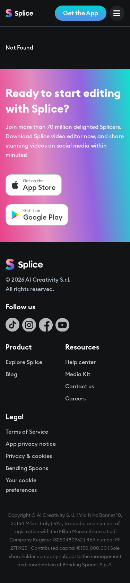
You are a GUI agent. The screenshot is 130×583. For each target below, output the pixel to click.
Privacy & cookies (29, 456)
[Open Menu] (116, 13)
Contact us (79, 386)
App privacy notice (31, 444)
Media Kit (77, 374)
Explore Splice (24, 362)
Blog (11, 374)
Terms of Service (27, 432)
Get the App (80, 13)
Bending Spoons (27, 468)
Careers (75, 398)
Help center (80, 362)
